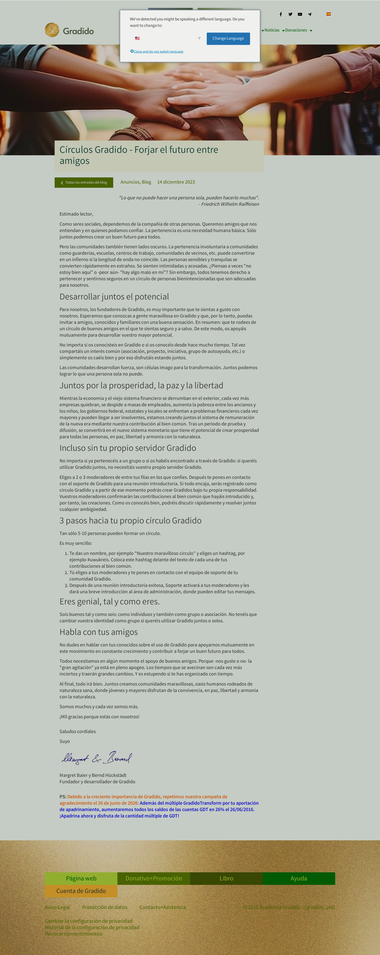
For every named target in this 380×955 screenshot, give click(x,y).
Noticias (275, 30)
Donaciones (298, 30)
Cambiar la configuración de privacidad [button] (88, 921)
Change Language (228, 38)
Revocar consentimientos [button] (73, 934)
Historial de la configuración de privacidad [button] (92, 928)
